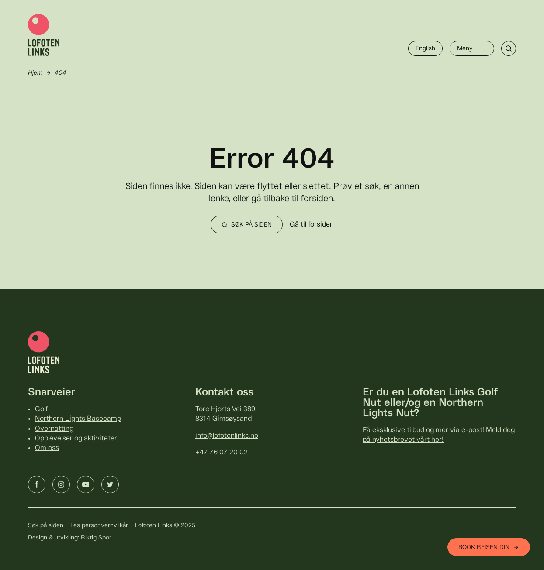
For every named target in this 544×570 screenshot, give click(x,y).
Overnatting (54, 429)
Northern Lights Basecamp (78, 418)
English (425, 48)
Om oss (47, 448)
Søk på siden (45, 525)
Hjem (35, 73)
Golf (41, 409)
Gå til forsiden (312, 224)
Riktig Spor (96, 538)
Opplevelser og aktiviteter (76, 438)
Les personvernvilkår (99, 525)
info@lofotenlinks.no (226, 436)
